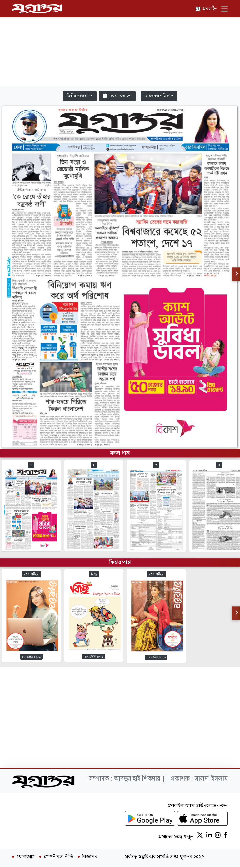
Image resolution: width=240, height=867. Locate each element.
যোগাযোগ (26, 857)
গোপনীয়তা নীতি (58, 857)
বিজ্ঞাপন (89, 857)
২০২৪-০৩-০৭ (117, 96)
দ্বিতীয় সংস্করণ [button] (78, 96)
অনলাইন (206, 9)
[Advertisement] (120, 44)
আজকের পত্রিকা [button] (157, 96)
